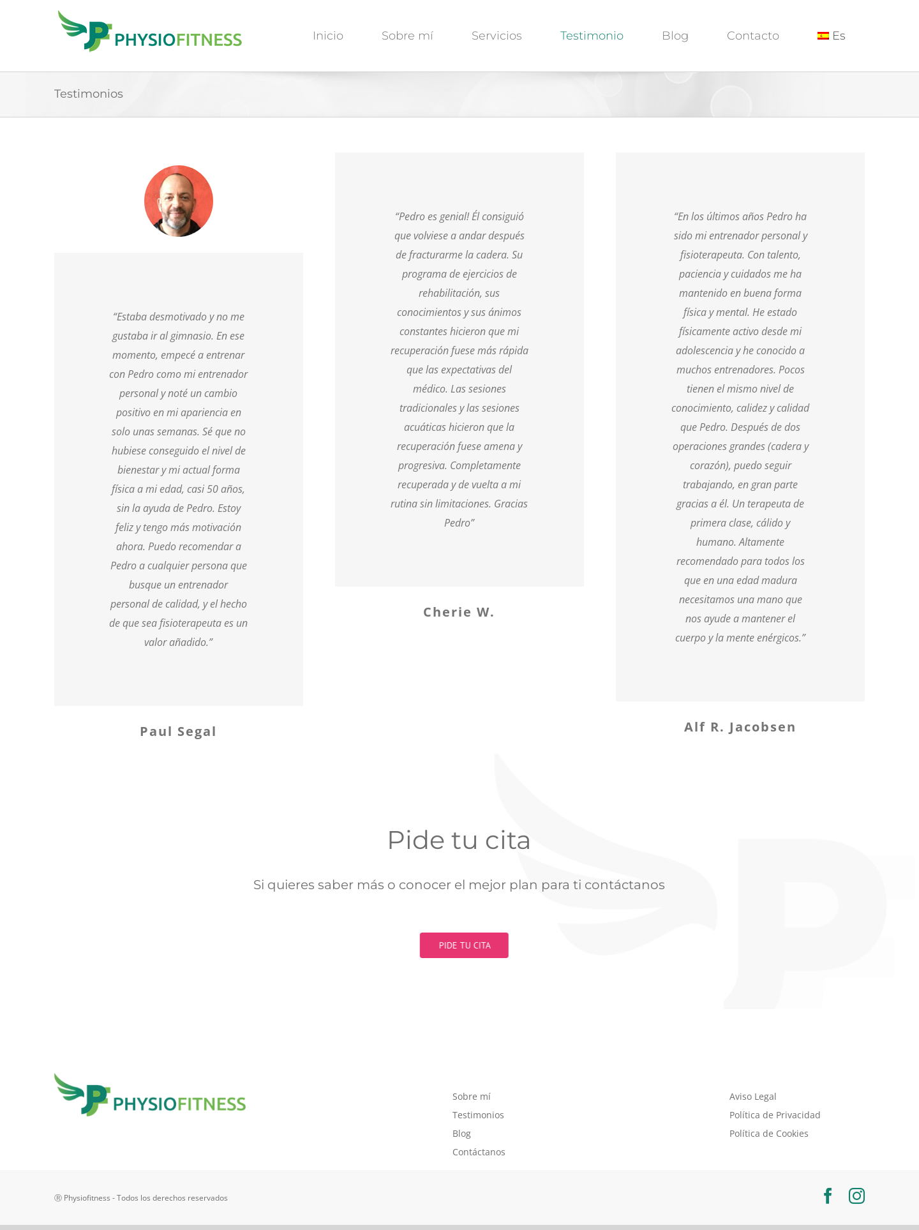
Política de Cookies (769, 1133)
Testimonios (478, 1115)
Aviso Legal (753, 1096)
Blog (461, 1133)
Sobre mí (471, 1096)
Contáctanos (478, 1152)
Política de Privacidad (775, 1115)
